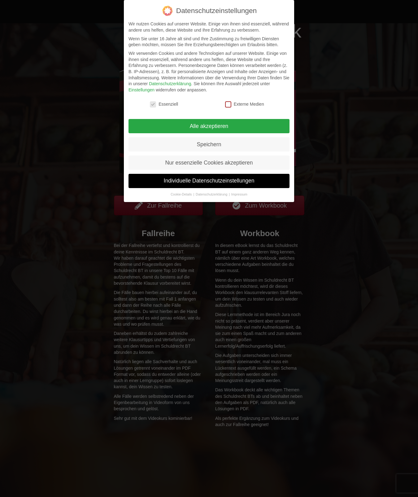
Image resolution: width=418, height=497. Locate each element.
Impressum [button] (239, 194)
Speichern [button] (209, 144)
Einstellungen (141, 89)
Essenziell (164, 104)
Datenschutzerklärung (170, 83)
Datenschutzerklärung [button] (212, 194)
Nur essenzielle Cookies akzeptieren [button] (209, 163)
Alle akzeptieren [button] (209, 126)
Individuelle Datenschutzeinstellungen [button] (209, 181)
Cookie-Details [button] (182, 194)
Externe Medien (244, 104)
